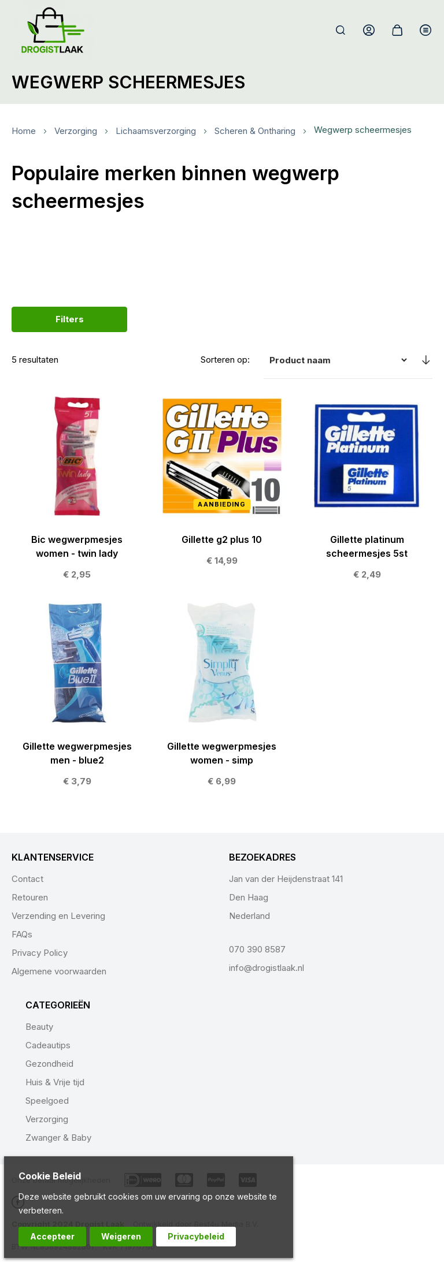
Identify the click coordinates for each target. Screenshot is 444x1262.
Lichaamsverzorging (156, 130)
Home (24, 130)
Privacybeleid (196, 1236)
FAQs (22, 934)
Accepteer (52, 1236)
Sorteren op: (225, 359)
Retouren (30, 897)
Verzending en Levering (58, 915)
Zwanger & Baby (58, 1137)
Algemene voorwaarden (59, 971)
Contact (27, 878)
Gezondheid (49, 1063)
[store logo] (53, 30)
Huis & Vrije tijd (54, 1082)
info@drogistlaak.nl (266, 967)
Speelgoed (47, 1100)
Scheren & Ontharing (254, 130)
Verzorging (75, 130)
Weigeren (121, 1236)
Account (369, 30)
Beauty (39, 1026)
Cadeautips (48, 1045)
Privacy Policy (40, 952)
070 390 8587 (257, 949)
